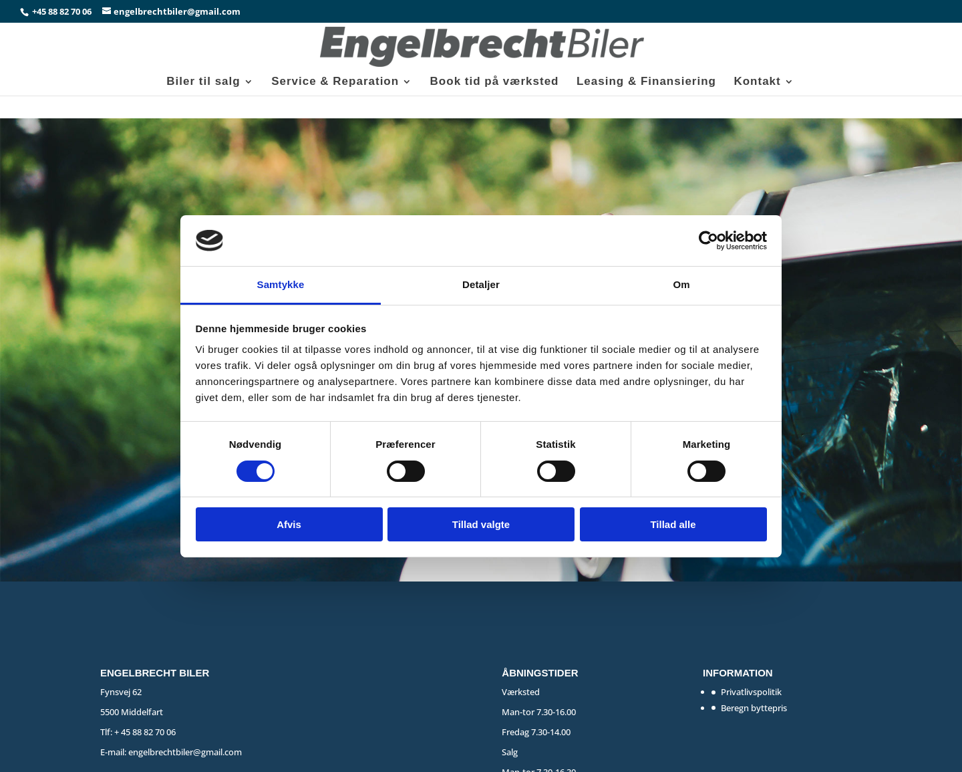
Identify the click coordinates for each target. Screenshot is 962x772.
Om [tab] (681, 284)
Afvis (289, 524)
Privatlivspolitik (751, 692)
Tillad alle (672, 524)
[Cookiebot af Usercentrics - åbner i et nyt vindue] (708, 241)
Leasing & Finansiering (646, 82)
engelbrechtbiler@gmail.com (185, 752)
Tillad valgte (481, 524)
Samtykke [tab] (281, 284)
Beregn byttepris (754, 708)
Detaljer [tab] (481, 284)
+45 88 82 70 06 (63, 11)
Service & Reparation (335, 82)
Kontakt (757, 82)
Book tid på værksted (494, 82)
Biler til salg (203, 82)
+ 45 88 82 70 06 (145, 732)
